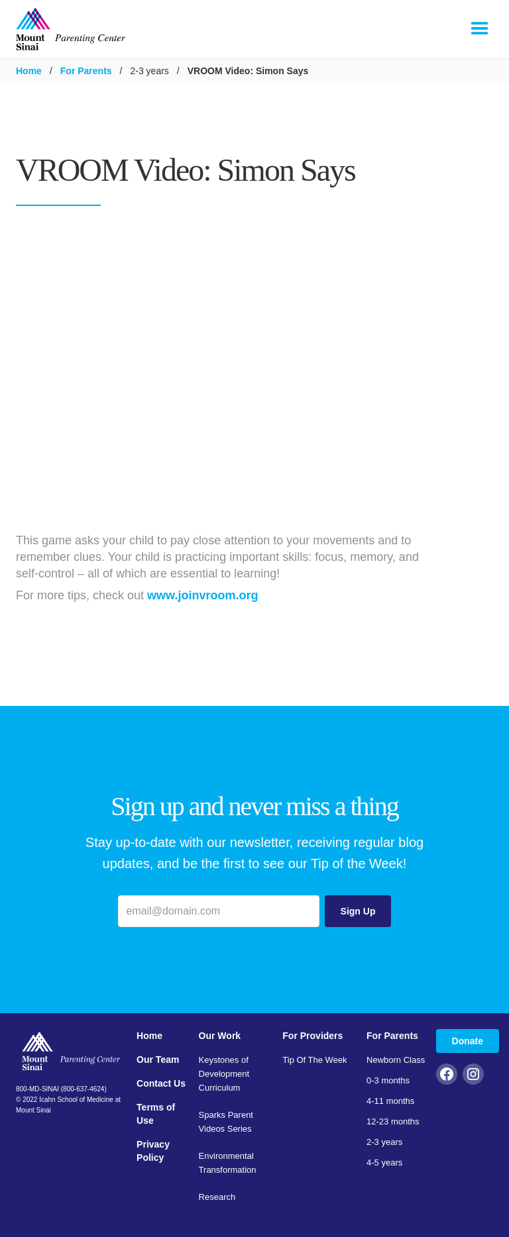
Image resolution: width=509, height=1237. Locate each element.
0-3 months (388, 1080)
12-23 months (393, 1121)
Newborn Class (396, 1060)
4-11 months (390, 1101)
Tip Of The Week (314, 1060)
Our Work (220, 1035)
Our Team (158, 1059)
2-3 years (384, 1142)
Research (217, 1197)
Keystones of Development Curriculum (224, 1074)
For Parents (86, 71)
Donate (467, 1041)
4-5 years (384, 1162)
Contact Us (161, 1083)
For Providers (312, 1035)
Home (29, 71)
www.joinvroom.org (202, 595)
